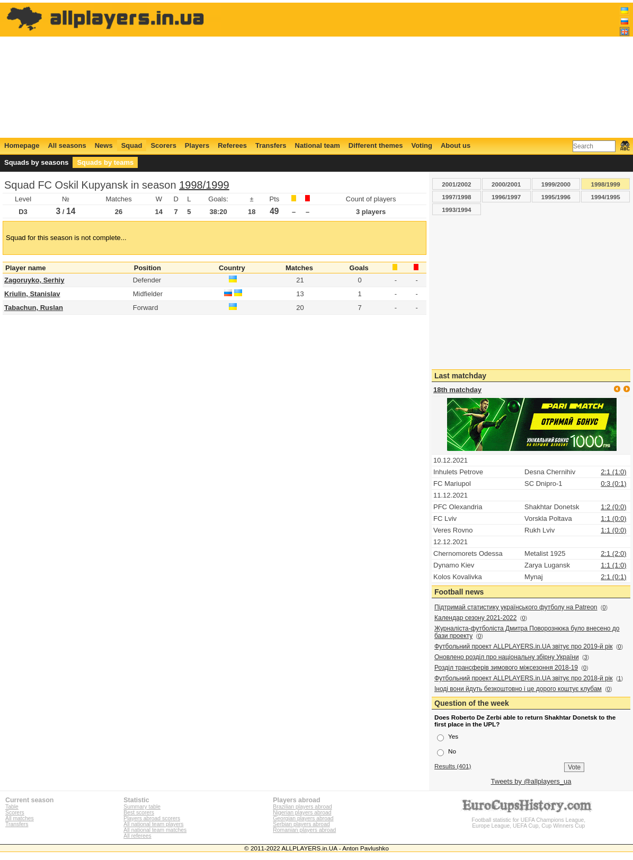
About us (455, 145)
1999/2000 (555, 184)
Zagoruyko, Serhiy (34, 280)
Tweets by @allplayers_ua (531, 781)
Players (197, 145)
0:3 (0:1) (613, 483)
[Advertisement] (437, 70)
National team (317, 145)
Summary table (142, 807)
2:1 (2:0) (613, 553)
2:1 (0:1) (613, 577)
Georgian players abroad (303, 818)
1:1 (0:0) (613, 518)
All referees (137, 836)
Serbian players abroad (301, 824)
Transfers (271, 145)
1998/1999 (204, 185)
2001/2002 (456, 184)
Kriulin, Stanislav (32, 294)
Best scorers (138, 812)
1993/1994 (456, 209)
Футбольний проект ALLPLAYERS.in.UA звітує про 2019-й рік (523, 646)
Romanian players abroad (304, 830)
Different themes (376, 145)
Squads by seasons (36, 162)
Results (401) (452, 766)
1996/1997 (506, 196)
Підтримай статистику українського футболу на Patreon (516, 607)
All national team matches (154, 830)
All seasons (67, 145)
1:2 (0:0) (613, 507)
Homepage (21, 145)
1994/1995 (605, 196)
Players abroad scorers (151, 818)
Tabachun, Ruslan (33, 308)
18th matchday (457, 390)
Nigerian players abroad (302, 812)
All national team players (153, 824)
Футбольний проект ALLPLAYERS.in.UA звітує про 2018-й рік (523, 678)
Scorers (163, 145)
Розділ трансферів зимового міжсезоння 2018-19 (506, 667)
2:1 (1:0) (613, 472)
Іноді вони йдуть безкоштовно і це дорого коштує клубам (518, 689)
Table (12, 807)
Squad (131, 145)
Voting (421, 145)
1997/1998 (456, 196)
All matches (19, 818)
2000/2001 (506, 184)
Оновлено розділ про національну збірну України (506, 657)
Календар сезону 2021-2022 (475, 618)
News (104, 145)
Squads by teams (105, 162)
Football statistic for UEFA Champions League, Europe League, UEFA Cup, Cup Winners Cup (529, 820)
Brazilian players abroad (302, 807)
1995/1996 (555, 196)
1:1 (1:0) (613, 565)
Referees (232, 145)
